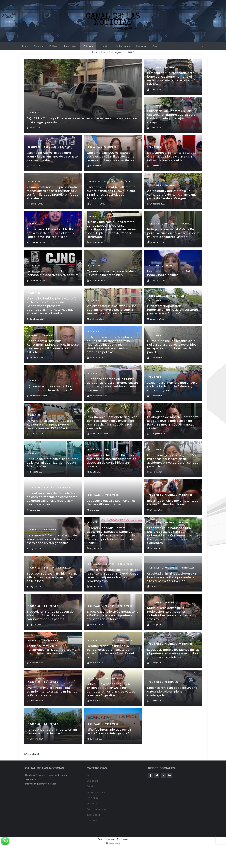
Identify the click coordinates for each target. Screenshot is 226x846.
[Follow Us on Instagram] (163, 775)
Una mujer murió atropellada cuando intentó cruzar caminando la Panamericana (52, 691)
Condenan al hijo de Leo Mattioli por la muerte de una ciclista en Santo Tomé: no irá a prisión (50, 233)
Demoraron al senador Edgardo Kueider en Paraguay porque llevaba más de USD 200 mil (50, 424)
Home (25, 46)
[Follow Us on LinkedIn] (169, 775)
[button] (203, 46)
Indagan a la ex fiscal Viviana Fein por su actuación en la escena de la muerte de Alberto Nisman (173, 233)
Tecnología (141, 46)
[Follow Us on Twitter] (156, 775)
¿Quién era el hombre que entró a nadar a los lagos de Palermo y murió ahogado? (172, 386)
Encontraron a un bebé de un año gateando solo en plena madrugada (172, 691)
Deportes (157, 46)
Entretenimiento (122, 46)
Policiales (88, 46)
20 (31, 753)
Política (53, 46)
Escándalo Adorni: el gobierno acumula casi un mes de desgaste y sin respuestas (52, 156)
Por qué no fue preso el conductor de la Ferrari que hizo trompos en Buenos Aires (52, 462)
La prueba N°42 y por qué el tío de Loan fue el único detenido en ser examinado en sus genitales (52, 539)
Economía (103, 46)
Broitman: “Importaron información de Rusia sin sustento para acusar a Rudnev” (172, 309)
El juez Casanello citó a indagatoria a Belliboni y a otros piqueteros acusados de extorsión (112, 615)
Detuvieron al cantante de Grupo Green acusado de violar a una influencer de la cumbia (171, 156)
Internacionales (70, 46)
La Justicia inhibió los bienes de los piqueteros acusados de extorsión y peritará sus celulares (173, 653)
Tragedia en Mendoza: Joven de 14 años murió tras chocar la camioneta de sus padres (52, 615)
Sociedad (39, 46)
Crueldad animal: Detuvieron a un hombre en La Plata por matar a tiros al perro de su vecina (172, 577)
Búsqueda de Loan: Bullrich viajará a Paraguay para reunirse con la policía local (52, 577)
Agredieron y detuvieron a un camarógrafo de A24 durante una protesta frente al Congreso (172, 194)
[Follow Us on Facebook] (150, 775)
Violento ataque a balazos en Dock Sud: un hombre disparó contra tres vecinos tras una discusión (112, 309)
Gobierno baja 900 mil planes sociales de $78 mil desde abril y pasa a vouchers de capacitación (111, 156)
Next (36, 753)
